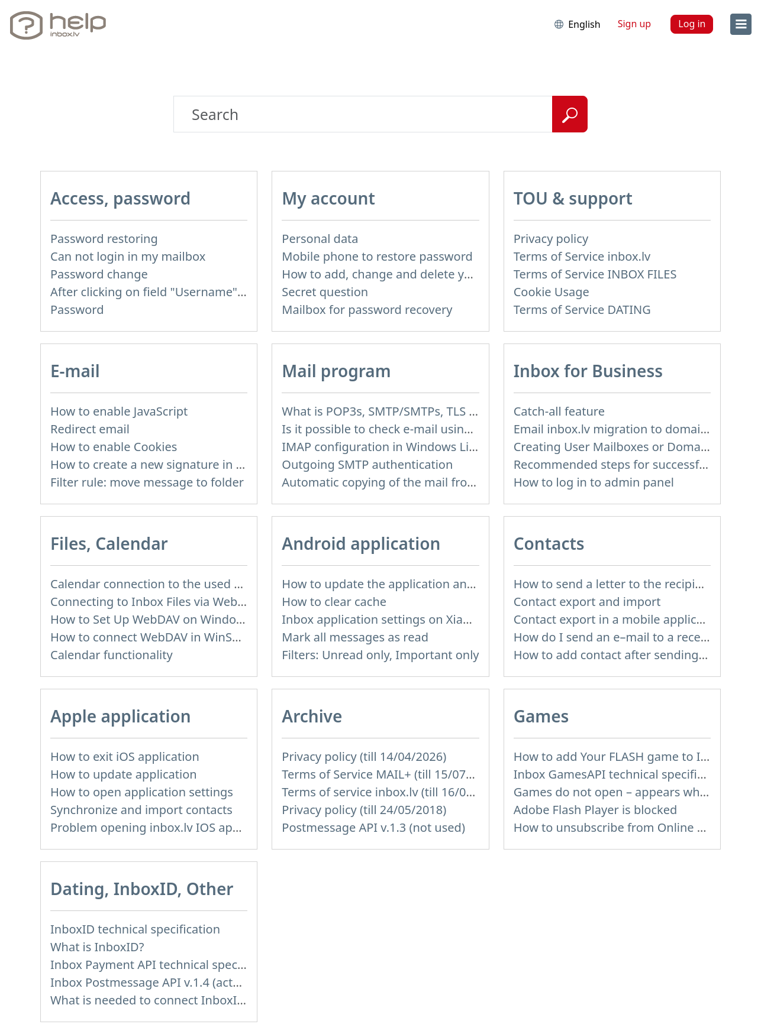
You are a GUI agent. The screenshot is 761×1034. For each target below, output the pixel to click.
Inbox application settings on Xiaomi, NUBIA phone (424, 619)
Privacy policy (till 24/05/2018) (364, 810)
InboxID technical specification (135, 929)
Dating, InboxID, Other (141, 888)
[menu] (741, 24)
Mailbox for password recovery (367, 309)
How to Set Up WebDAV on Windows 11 (158, 619)
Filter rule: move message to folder (147, 482)
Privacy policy (551, 239)
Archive (312, 716)
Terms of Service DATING (582, 309)
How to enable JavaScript (119, 411)
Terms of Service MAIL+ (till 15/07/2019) (391, 774)
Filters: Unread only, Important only (380, 655)
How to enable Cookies (113, 447)
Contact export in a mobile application (619, 619)
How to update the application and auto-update (414, 584)
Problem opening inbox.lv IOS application (165, 827)
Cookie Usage (551, 292)
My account (328, 198)
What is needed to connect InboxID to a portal (178, 1000)
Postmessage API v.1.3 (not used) (373, 827)
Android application (361, 543)
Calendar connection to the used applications (175, 584)
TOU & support (573, 198)
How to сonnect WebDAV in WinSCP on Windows (184, 637)
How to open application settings (141, 792)
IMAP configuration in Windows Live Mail (395, 447)
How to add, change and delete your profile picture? (425, 274)
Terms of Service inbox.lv (582, 256)
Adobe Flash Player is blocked (596, 810)
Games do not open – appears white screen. (635, 792)
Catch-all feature (559, 411)
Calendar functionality (111, 655)
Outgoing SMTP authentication (367, 464)
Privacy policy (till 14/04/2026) (364, 756)
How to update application (123, 774)
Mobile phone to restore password (377, 256)
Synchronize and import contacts (141, 810)
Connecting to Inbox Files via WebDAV (155, 602)
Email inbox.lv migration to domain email (627, 429)
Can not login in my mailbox (127, 256)
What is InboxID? (97, 947)
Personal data (320, 239)
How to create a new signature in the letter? (171, 464)
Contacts (549, 543)
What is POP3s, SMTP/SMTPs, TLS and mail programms (433, 411)
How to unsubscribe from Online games (624, 827)
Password (77, 309)
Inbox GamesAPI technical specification (622, 774)
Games (541, 716)
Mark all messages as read (355, 637)
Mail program (336, 370)
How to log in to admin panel (594, 482)
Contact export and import (587, 602)
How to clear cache (334, 602)
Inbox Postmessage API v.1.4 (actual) (151, 982)
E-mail (75, 370)
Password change (99, 274)
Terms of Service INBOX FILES (595, 274)
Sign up (635, 23)
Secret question (325, 292)
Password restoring (104, 239)
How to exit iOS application (124, 756)
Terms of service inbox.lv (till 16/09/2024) (395, 792)
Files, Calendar (109, 543)
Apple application (120, 716)
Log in (691, 23)
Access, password (120, 198)
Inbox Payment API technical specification (166, 965)
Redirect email (90, 429)
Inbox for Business (588, 370)
